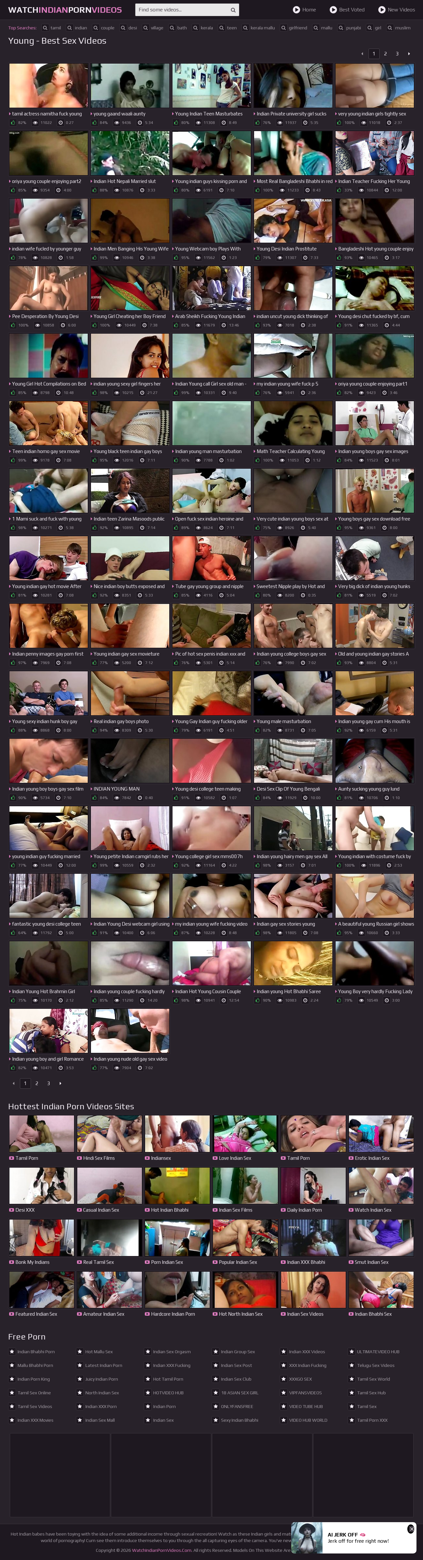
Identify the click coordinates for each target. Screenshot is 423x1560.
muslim (398, 28)
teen (227, 28)
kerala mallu (258, 28)
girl (373, 28)
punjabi (349, 28)
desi (128, 28)
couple (103, 28)
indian (76, 28)
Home (304, 9)
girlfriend (293, 28)
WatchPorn (65, 10)
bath (177, 28)
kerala (202, 28)
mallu (322, 28)
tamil (51, 28)
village (152, 28)
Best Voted (347, 9)
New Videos (396, 9)
